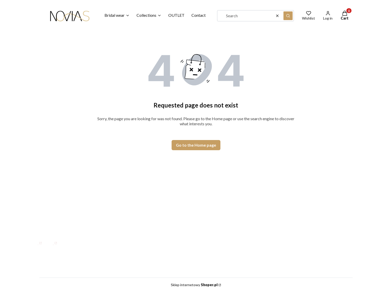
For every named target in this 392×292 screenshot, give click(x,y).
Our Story (189, 202)
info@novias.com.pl (49, 228)
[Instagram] (51, 240)
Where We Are (194, 210)
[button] (288, 15)
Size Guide (285, 195)
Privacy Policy (289, 210)
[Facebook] (36, 240)
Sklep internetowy (194, 285)
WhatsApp (46, 221)
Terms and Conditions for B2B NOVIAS (313, 202)
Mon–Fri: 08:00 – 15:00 (60, 201)
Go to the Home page (196, 145)
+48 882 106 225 (78, 221)
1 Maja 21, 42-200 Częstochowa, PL (77, 185)
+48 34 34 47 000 (54, 211)
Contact (187, 195)
